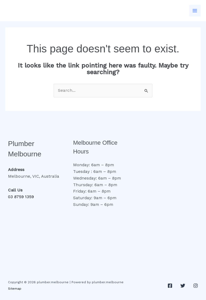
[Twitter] (182, 285)
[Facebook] (170, 285)
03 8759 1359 (21, 196)
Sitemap (14, 288)
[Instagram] (195, 285)
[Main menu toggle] (195, 10)
